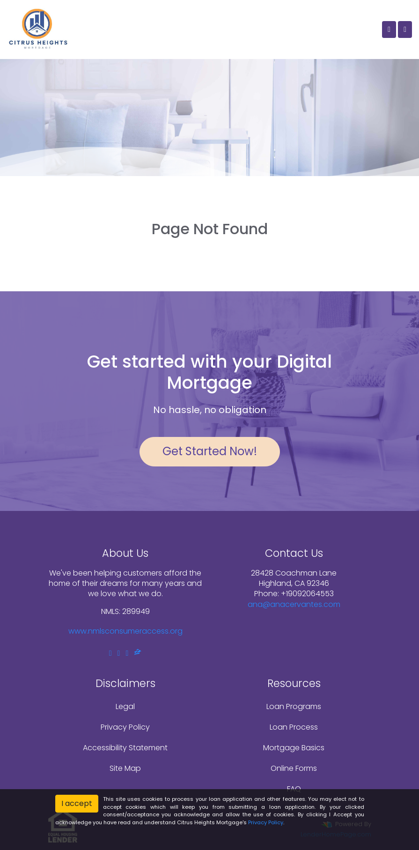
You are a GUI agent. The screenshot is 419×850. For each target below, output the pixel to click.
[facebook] (110, 653)
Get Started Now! (209, 451)
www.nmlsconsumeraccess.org (125, 631)
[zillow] (137, 653)
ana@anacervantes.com (294, 604)
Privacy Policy (125, 727)
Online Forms (294, 768)
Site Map (125, 768)
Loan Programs (293, 706)
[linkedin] (119, 653)
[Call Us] (389, 29)
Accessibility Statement (125, 747)
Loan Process (294, 727)
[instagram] (126, 653)
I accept (76, 803)
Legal (125, 706)
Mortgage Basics (293, 747)
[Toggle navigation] (405, 29)
